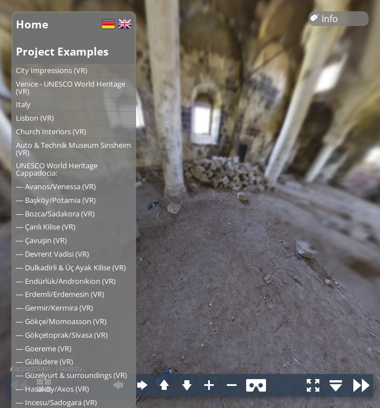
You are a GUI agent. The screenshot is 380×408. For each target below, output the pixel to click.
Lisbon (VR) (35, 118)
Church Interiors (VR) (51, 131)
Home (32, 24)
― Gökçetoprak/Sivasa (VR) (62, 335)
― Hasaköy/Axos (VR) (52, 389)
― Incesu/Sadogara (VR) (56, 402)
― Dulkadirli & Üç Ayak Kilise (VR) (71, 267)
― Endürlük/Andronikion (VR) (66, 281)
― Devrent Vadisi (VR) (52, 254)
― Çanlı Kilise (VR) (45, 227)
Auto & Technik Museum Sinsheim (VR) (73, 149)
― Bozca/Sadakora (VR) (55, 214)
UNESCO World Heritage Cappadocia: (57, 169)
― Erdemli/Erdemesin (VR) (60, 294)
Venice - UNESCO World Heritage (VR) (70, 87)
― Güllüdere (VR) (44, 361)
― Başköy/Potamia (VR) (56, 200)
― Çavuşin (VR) (41, 240)
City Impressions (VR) (51, 70)
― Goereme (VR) (43, 348)
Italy (23, 104)
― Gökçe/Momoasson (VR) (61, 321)
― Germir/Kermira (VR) (54, 308)
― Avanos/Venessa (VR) (56, 186)
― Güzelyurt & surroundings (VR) (71, 375)
